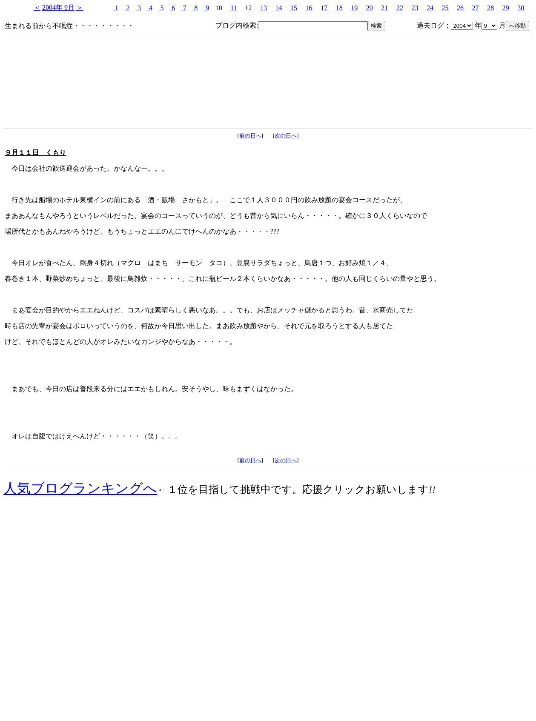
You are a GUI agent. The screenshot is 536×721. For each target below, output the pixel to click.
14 (278, 7)
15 (293, 7)
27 (475, 7)
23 (414, 7)
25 (445, 7)
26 (460, 7)
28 (490, 7)
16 (309, 7)
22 (399, 7)
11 (233, 7)
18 (339, 7)
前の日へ (250, 135)
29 (505, 7)
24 (430, 7)
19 (354, 7)
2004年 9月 (58, 7)
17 (324, 7)
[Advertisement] (268, 645)
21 (384, 7)
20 (369, 7)
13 (263, 7)
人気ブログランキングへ (80, 488)
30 (520, 7)
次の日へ (286, 135)
